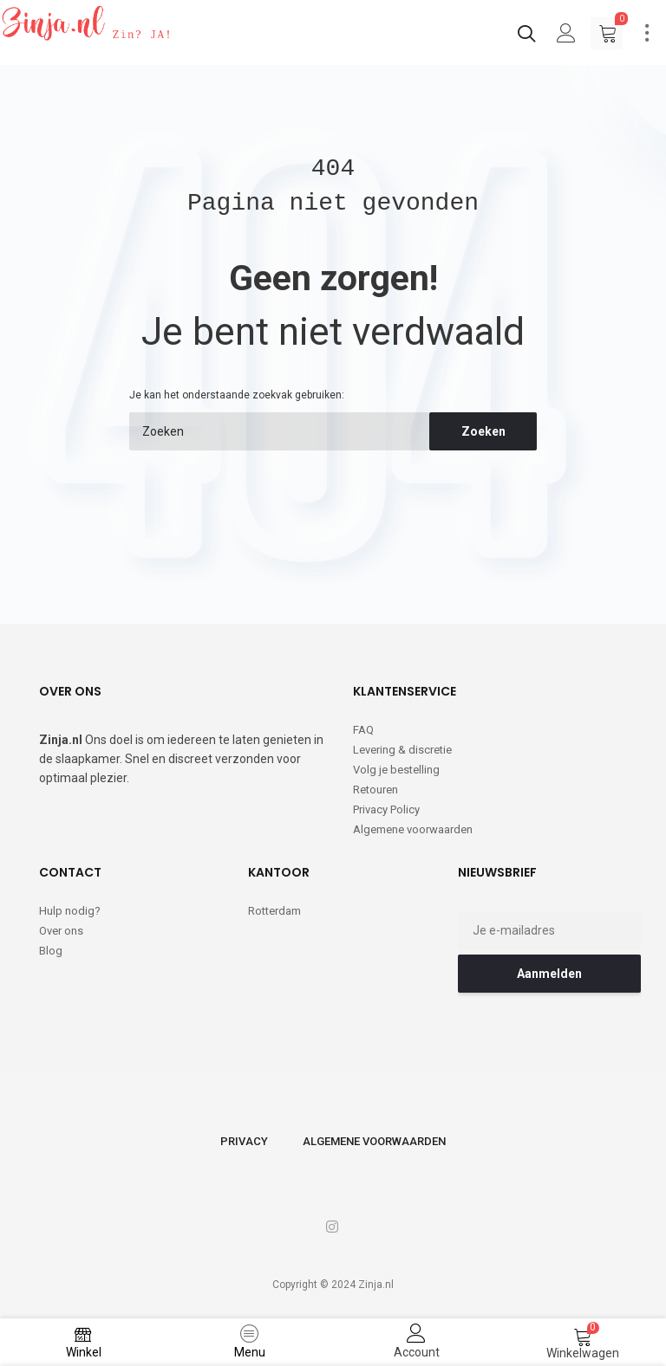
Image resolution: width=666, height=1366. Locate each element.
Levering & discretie (402, 749)
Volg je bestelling (396, 769)
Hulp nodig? (70, 910)
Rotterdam (274, 910)
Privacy (244, 1141)
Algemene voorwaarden (413, 829)
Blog (50, 950)
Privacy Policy (386, 809)
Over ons (61, 930)
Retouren (375, 789)
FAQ (363, 729)
